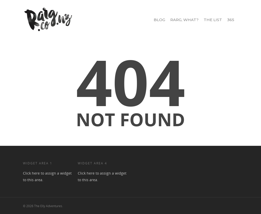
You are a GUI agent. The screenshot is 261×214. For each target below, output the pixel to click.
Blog (159, 19)
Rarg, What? (184, 19)
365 (230, 19)
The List (213, 19)
